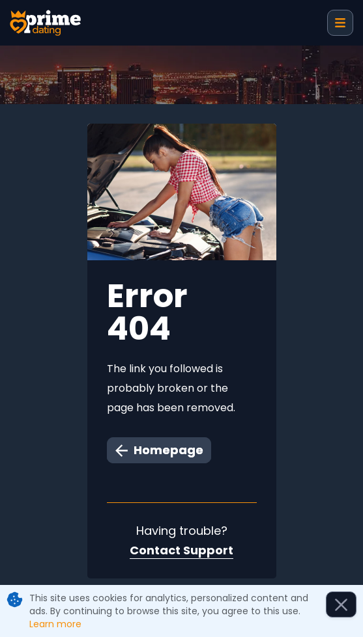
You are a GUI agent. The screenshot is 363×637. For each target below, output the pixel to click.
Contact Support (181, 550)
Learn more (55, 623)
